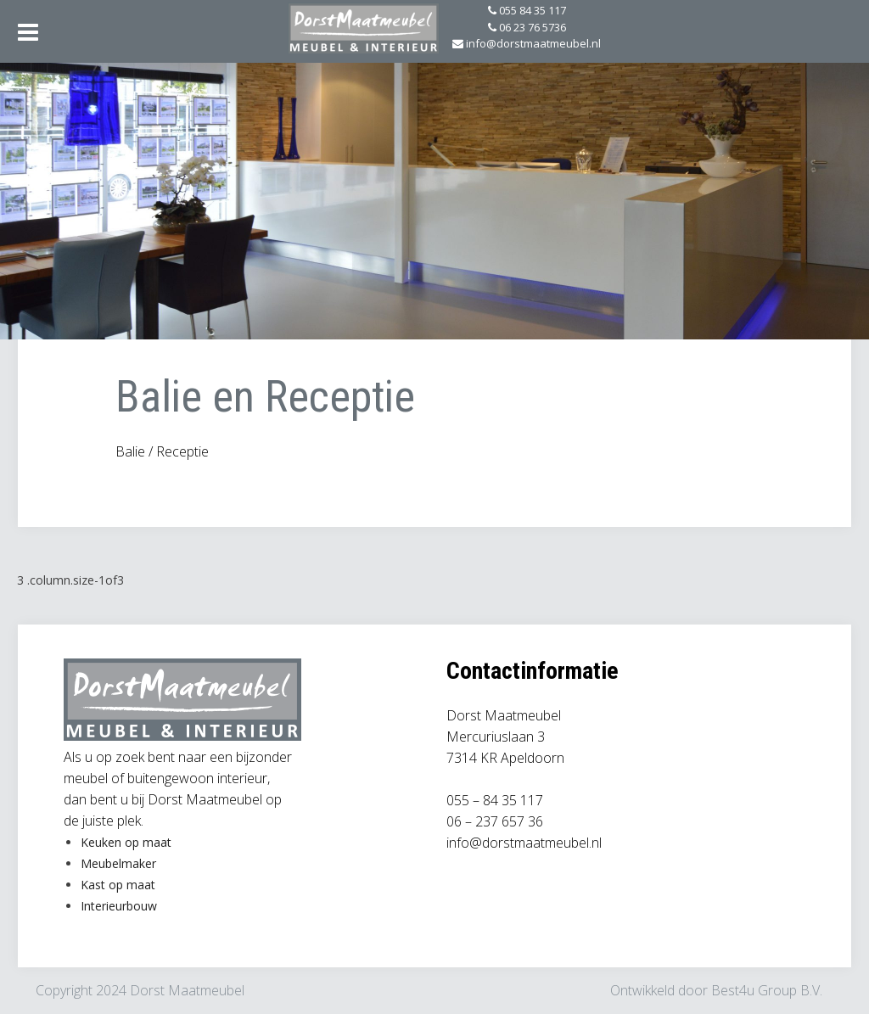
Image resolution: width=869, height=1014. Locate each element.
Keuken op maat (126, 842)
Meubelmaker (118, 863)
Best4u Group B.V (765, 990)
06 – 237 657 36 (494, 821)
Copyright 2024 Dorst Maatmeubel (140, 990)
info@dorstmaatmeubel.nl (524, 842)
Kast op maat (118, 885)
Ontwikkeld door (660, 990)
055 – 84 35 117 (494, 800)
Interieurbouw (119, 906)
